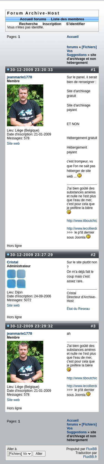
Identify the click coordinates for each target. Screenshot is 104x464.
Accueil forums (33, 19)
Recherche (28, 24)
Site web (13, 143)
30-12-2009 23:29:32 (31, 326)
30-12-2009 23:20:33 (31, 69)
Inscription (52, 24)
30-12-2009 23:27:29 (31, 254)
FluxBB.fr (90, 457)
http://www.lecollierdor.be (85, 228)
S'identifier (75, 24)
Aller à (26, 451)
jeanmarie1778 (19, 77)
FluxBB (91, 449)
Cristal (12, 262)
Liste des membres (67, 19)
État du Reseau (78, 309)
